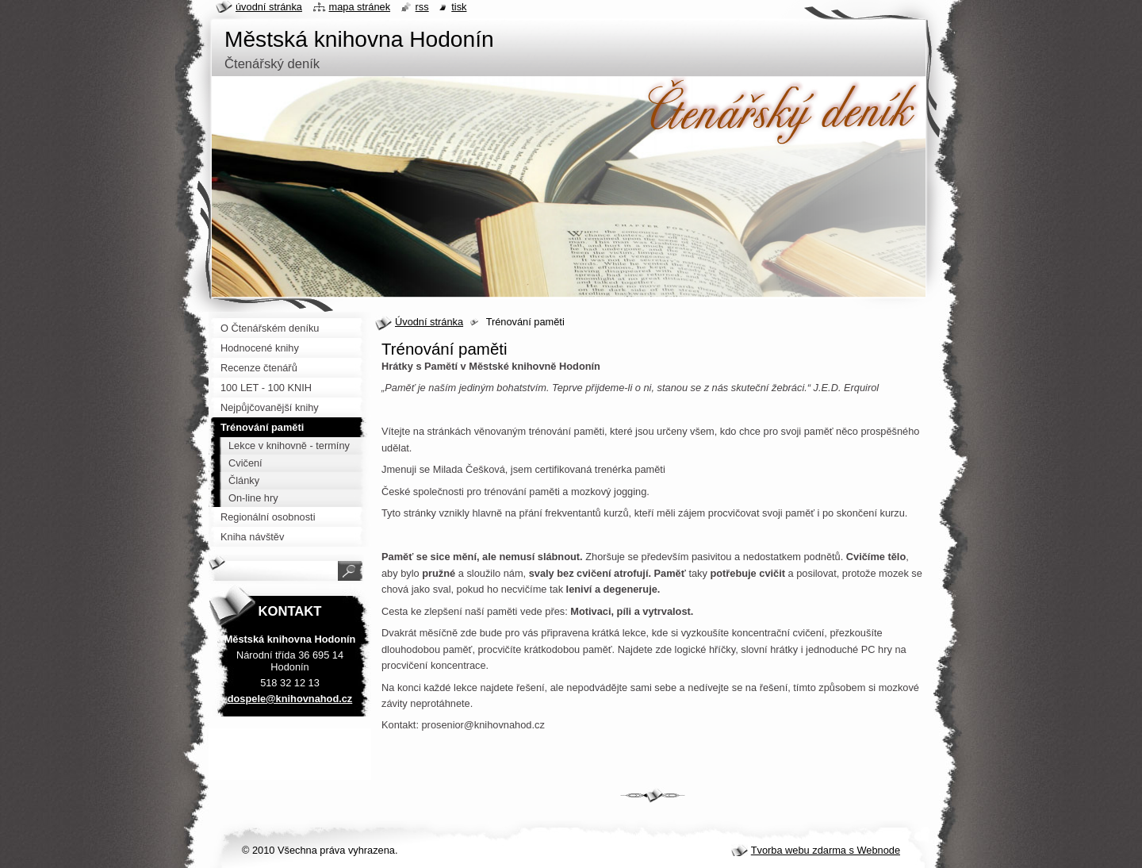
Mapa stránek (360, 7)
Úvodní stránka (429, 322)
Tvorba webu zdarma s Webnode (825, 850)
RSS (422, 7)
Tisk (458, 7)
